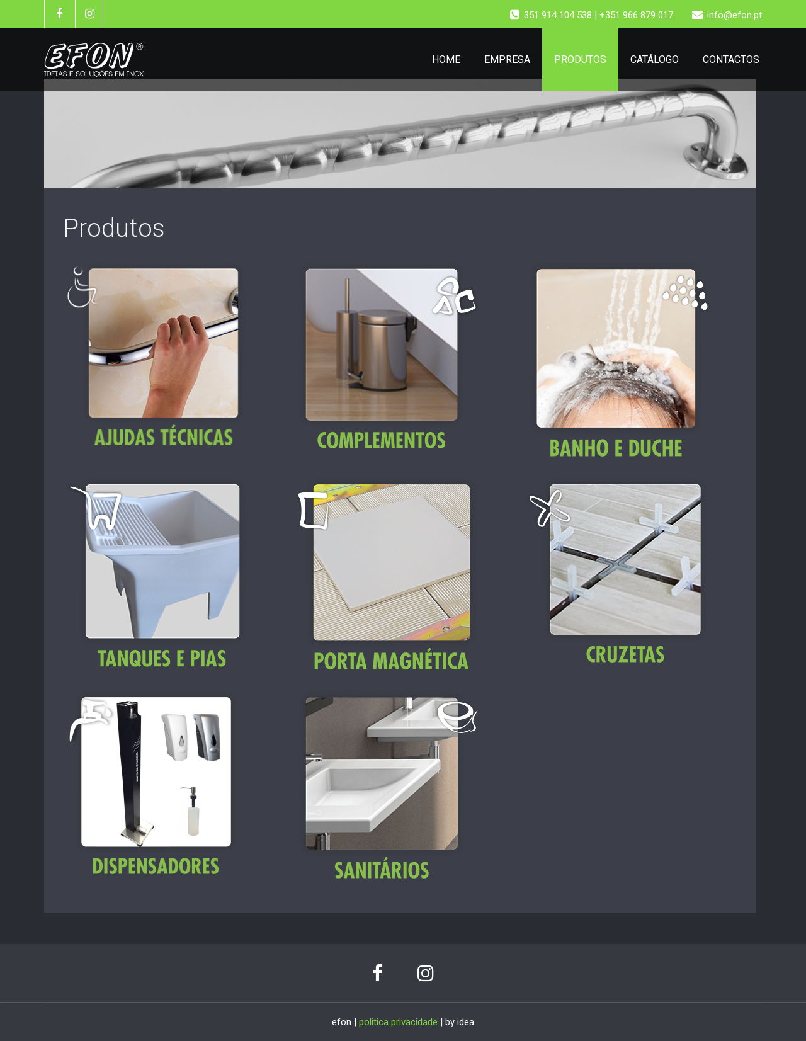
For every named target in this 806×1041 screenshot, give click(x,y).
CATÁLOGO (654, 59)
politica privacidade (398, 1022)
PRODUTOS (580, 59)
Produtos (114, 228)
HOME (446, 59)
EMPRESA (507, 59)
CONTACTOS (731, 59)
